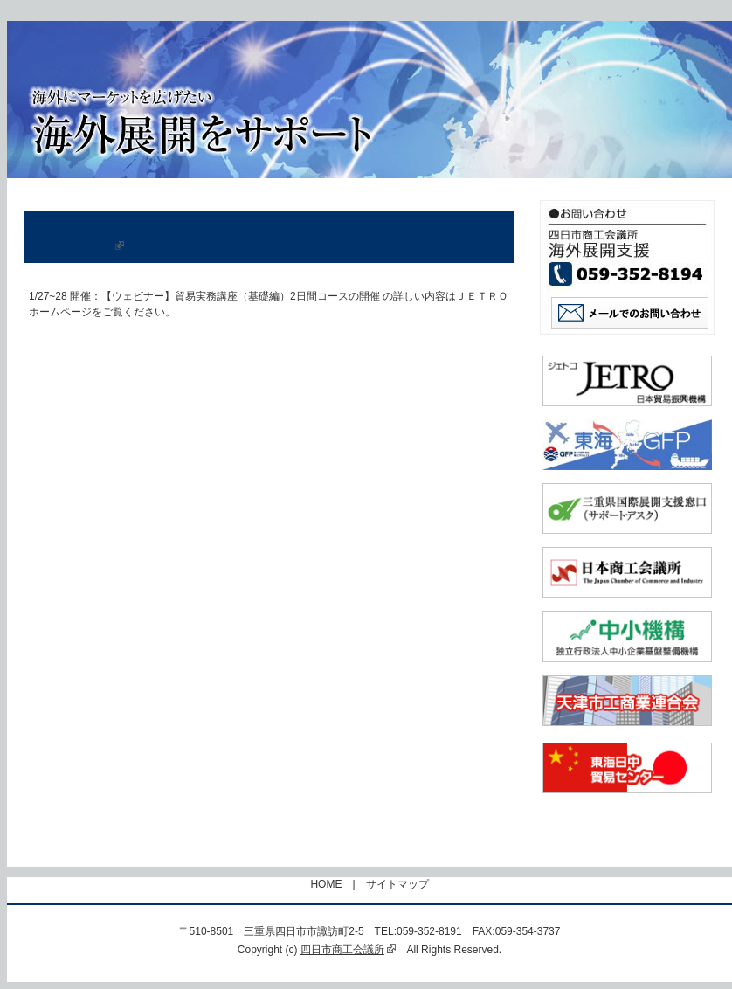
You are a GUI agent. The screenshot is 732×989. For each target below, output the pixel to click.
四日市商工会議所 (348, 950)
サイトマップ (397, 884)
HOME (326, 884)
